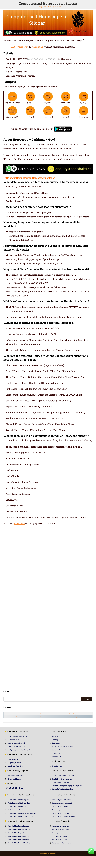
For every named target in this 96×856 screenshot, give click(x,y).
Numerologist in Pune (60, 806)
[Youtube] (22, 788)
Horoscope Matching (15, 779)
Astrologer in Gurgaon (60, 839)
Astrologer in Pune (58, 833)
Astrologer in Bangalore (60, 826)
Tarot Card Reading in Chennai (18, 836)
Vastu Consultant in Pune (17, 806)
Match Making (72, 717)
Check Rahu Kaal (14, 740)
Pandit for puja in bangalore (62, 779)
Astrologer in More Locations (62, 843)
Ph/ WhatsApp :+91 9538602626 (63, 746)
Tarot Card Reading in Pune (17, 833)
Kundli (42, 717)
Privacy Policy (57, 753)
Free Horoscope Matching (17, 746)
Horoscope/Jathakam (15, 775)
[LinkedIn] (16, 788)
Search (87, 699)
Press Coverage (57, 766)
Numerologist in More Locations (63, 816)
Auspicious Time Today (16, 766)
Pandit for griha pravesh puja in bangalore (67, 786)
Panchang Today (13, 759)
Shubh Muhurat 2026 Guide (17, 736)
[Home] (35, 7)
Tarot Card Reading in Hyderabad (19, 829)
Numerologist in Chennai (61, 810)
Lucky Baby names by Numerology (20, 750)
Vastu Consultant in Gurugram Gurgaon (22, 813)
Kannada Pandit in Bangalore (62, 789)
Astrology (17, 714)
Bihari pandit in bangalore (61, 782)
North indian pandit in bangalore (63, 775)
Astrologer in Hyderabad (60, 829)
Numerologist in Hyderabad (62, 803)
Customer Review (58, 750)
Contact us (56, 743)
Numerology (72, 714)
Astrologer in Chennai (60, 836)
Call (13, 46)
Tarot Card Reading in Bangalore (19, 826)
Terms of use (56, 756)
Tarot (17, 717)
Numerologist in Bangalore (61, 800)
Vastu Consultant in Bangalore (18, 800)
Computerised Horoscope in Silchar (49, 7)
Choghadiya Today (14, 763)
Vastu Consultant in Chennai (18, 810)
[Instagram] (13, 788)
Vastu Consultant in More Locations (20, 816)
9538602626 (37, 46)
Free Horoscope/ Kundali (16, 743)
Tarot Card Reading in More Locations (21, 843)
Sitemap (55, 740)
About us (55, 736)
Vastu (42, 714)
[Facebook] (10, 788)
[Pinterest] (19, 788)
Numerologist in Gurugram (61, 813)
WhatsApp (21, 46)
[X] (7, 788)
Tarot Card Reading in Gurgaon (18, 839)
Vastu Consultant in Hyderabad (19, 803)
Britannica (19, 523)
